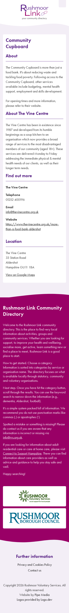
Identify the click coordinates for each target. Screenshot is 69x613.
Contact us (34, 570)
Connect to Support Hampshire (22, 453)
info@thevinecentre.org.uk (22, 212)
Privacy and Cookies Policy (34, 564)
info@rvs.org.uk (12, 437)
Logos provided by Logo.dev (34, 599)
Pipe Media (42, 595)
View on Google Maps (20, 275)
